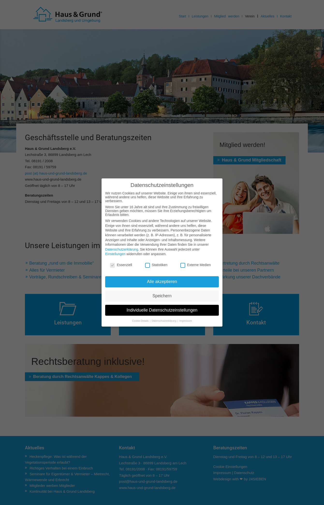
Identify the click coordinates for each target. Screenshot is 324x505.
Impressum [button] (185, 320)
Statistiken (156, 265)
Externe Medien (195, 265)
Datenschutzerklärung (121, 249)
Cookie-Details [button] (140, 320)
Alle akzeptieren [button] (162, 281)
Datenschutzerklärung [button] (164, 320)
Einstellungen (115, 254)
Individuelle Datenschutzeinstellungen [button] (162, 310)
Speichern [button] (162, 295)
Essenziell (121, 265)
